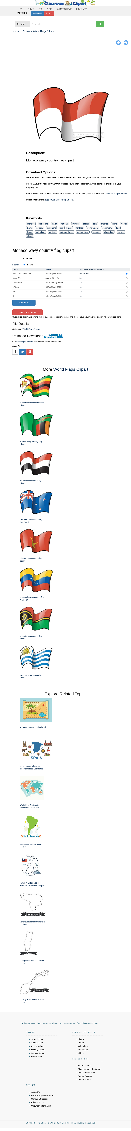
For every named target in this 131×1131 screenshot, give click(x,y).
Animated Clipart (64, 9)
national (64, 224)
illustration (109, 232)
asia (95, 224)
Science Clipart (38, 1053)
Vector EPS (16, 278)
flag (117, 228)
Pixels (48, 270)
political (52, 232)
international (82, 232)
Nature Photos (84, 1065)
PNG (40, 9)
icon (62, 228)
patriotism (40, 232)
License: (16, 265)
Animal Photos (84, 1079)
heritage (79, 228)
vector (124, 224)
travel (29, 228)
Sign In (49, 13)
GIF (14, 296)
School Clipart (37, 1039)
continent (51, 228)
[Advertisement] (65, 67)
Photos (81, 1042)
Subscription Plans (24, 342)
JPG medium (17, 283)
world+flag (43, 224)
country (39, 228)
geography (107, 228)
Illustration (81, 9)
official (86, 224)
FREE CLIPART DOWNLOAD (22, 274)
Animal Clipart (37, 1042)
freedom (96, 232)
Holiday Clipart (38, 1049)
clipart (30, 236)
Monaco (30, 224)
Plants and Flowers (86, 1072)
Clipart (31, 9)
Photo (49, 9)
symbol (75, 224)
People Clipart (37, 1046)
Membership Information (42, 1095)
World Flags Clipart (43, 31)
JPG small (16, 287)
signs (114, 224)
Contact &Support (39, 1099)
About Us (35, 1092)
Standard (29, 265)
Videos (81, 1053)
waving (121, 232)
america (104, 224)
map (70, 228)
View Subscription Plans (116, 193)
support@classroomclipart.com (59, 200)
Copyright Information (41, 1106)
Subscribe (37, 13)
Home (21, 9)
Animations (83, 1046)
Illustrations (83, 1049)
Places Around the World (89, 1069)
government (92, 228)
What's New (36, 1056)
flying (29, 232)
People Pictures (85, 1076)
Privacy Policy (37, 1102)
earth (54, 224)
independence (66, 232)
